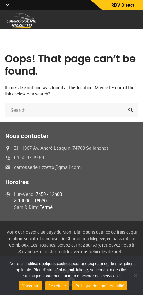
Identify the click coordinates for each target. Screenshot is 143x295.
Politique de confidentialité (99, 286)
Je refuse (57, 286)
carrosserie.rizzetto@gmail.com (47, 167)
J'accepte (30, 286)
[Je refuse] (135, 275)
